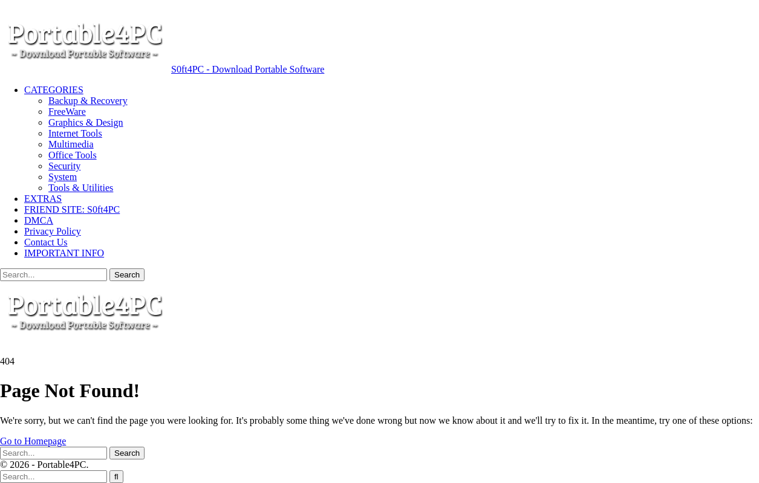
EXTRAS (43, 198)
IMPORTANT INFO (64, 253)
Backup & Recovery (88, 101)
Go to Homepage (33, 441)
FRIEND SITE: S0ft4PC (72, 209)
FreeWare (67, 111)
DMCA (38, 220)
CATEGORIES (53, 90)
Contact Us (46, 242)
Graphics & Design (85, 122)
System (62, 177)
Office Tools (72, 155)
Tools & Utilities (80, 188)
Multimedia (71, 144)
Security (64, 166)
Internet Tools (75, 133)
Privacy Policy (52, 231)
